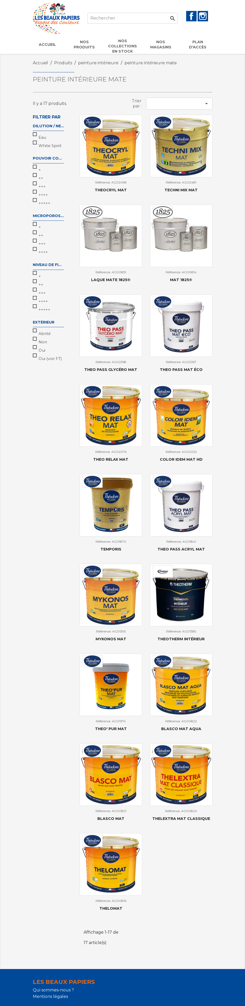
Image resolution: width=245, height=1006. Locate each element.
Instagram (203, 16)
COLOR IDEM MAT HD (181, 459)
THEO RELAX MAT (110, 459)
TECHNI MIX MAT (181, 190)
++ (41, 178)
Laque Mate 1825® (110, 279)
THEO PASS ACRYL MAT (181, 549)
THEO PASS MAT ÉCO (181, 369)
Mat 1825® (181, 279)
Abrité (45, 333)
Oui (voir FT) (50, 358)
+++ (42, 186)
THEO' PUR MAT (111, 728)
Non (43, 341)
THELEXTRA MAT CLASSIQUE (181, 818)
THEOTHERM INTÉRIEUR (181, 639)
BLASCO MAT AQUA (181, 728)
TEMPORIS (110, 549)
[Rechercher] (132, 18)
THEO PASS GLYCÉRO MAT (110, 369)
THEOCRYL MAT (111, 190)
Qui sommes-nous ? (53, 990)
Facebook (191, 16)
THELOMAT (110, 908)
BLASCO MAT (110, 818)
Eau (42, 137)
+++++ (44, 203)
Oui (42, 350)
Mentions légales (50, 996)
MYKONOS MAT (111, 639)
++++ (43, 194)
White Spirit (50, 145)
